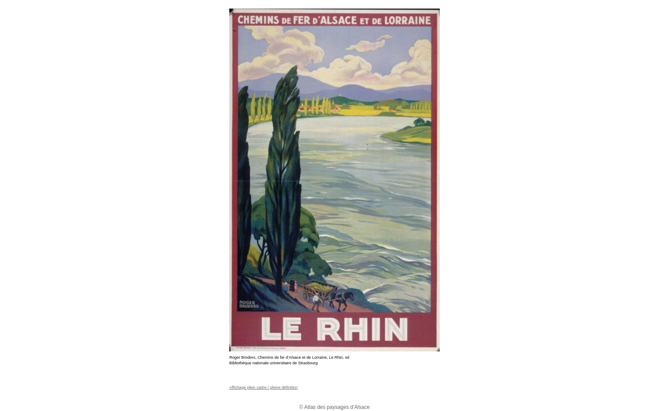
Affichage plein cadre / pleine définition (263, 387)
